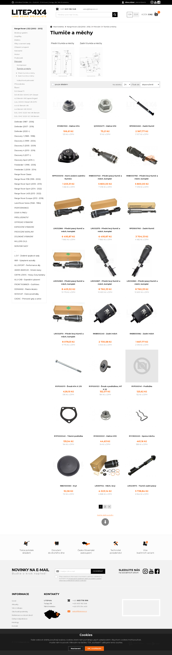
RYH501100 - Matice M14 (68, 126)
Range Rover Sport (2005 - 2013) (28, 184)
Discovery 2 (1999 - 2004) (25, 141)
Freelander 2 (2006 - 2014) (25, 170)
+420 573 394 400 (79, 611)
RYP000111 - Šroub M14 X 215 (68, 387)
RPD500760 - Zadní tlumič (142, 229)
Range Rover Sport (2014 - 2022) (28, 189)
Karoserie (18, 51)
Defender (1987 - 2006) (24, 122)
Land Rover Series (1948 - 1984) (27, 203)
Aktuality (15, 609)
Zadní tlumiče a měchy (91, 43)
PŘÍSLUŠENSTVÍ (21, 218)
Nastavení (76, 648)
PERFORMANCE (21, 208)
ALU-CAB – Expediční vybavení (27, 280)
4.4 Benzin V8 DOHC (23, 109)
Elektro (17, 40)
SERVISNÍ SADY (21, 246)
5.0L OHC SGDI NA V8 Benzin (26, 113)
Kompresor (21, 65)
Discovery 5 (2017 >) (22, 155)
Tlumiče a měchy (24, 69)
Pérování (18, 62)
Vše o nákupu (17, 613)
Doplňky (17, 37)
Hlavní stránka (57, 27)
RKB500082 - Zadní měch (142, 335)
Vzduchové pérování (25, 81)
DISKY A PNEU (20, 213)
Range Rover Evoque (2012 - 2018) (28, 198)
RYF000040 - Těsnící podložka (68, 440)
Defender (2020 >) (22, 131)
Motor (17, 54)
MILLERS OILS (20, 242)
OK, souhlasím (94, 648)
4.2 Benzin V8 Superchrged (25, 98)
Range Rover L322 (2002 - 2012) (28, 29)
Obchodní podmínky (20, 616)
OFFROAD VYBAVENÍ (23, 222)
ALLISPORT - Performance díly (27, 265)
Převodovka (19, 84)
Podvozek (18, 58)
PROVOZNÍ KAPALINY (24, 232)
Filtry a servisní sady (22, 44)
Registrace (141, 2)
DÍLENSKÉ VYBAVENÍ (23, 237)
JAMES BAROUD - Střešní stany (27, 270)
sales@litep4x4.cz (90, 9)
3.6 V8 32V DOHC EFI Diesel (26, 95)
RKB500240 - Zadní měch (105, 335)
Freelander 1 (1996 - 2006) (25, 165)
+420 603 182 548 (79, 608)
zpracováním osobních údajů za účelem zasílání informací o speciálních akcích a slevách (80, 584)
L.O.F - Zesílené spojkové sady (26, 256)
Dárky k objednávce (19, 623)
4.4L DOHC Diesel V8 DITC (25, 102)
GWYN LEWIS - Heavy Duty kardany (29, 275)
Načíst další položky (105, 520)
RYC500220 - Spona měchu (142, 440)
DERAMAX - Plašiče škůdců (25, 289)
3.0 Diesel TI (19, 91)
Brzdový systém (21, 33)
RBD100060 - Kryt (68, 490)
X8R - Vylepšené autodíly (24, 261)
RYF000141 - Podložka (142, 387)
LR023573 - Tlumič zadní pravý (141, 490)
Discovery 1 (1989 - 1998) (24, 136)
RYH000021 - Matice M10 (105, 440)
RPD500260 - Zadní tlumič (142, 126)
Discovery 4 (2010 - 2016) (24, 151)
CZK (130, 15)
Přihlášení (129, 2)
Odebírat (98, 576)
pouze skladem (61, 84)
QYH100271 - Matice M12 (105, 126)
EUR (136, 15)
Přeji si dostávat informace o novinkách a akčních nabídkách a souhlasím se (80, 581)
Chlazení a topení (21, 47)
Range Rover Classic (22, 175)
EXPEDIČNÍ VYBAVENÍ (24, 227)
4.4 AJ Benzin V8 (21, 106)
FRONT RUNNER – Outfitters (26, 285)
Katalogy (15, 627)
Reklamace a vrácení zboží (22, 620)
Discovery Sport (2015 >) (24, 160)
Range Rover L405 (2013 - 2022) (27, 194)
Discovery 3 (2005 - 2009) (25, 146)
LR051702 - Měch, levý (105, 490)
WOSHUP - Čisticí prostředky (26, 294)
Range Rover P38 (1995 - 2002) (27, 179)
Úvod (14, 605)
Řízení (16, 88)
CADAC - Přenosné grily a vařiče (27, 299)
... (14, 251)
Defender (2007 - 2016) (24, 127)
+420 (68, 9)
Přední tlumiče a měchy (62, 43)
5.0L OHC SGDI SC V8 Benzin (26, 116)
